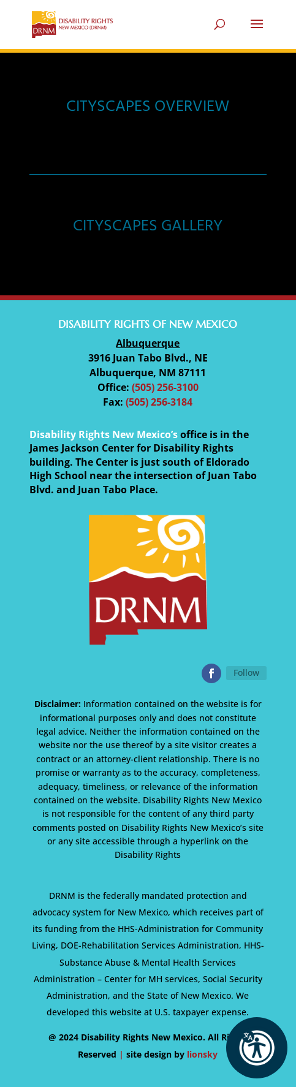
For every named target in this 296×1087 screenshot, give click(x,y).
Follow (246, 672)
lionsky (202, 1054)
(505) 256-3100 (165, 387)
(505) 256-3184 (159, 402)
